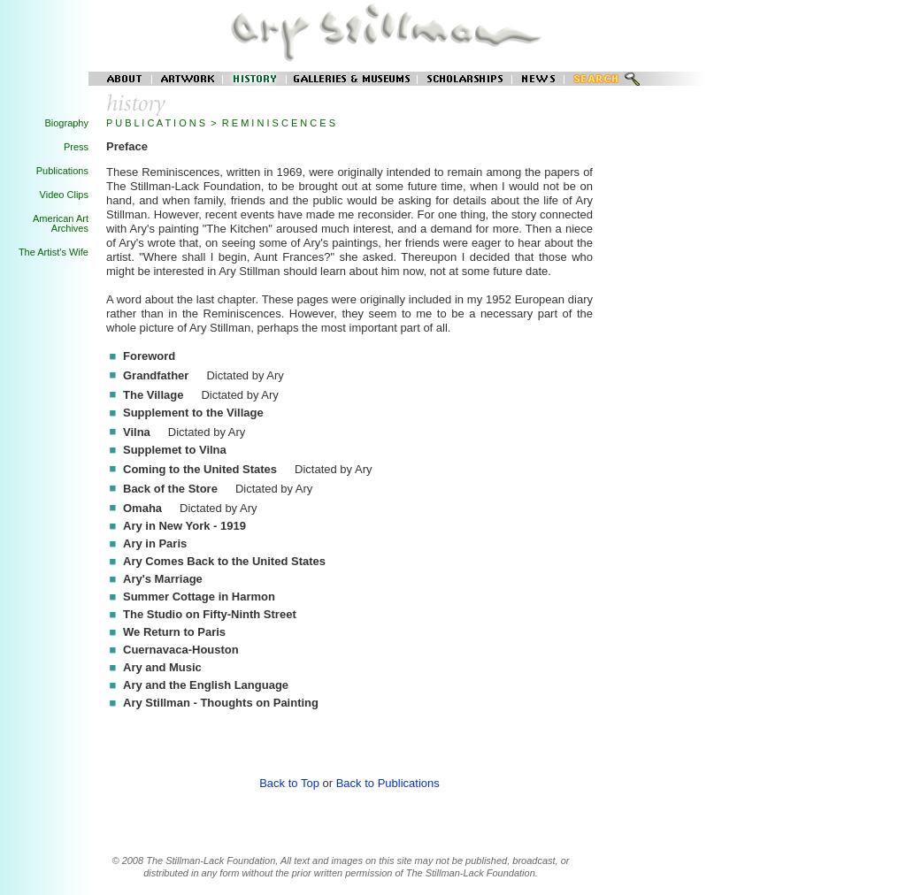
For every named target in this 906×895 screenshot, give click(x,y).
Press (76, 147)
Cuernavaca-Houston (181, 649)
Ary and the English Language (205, 685)
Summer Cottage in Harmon (199, 596)
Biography (66, 123)
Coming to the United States (200, 469)
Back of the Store (170, 488)
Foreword (149, 356)
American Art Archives (60, 223)
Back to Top (289, 783)
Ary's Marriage (163, 578)
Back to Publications (388, 783)
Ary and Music (162, 667)
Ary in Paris (155, 543)
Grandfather (155, 375)
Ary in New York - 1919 (184, 525)
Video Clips (64, 194)
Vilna (136, 432)
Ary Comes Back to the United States (224, 561)
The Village (153, 395)
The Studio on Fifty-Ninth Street (209, 614)
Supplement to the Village (193, 412)
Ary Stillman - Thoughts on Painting (221, 702)
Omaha (142, 508)
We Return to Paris (174, 632)
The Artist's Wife (53, 252)
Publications (62, 170)
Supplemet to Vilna (174, 449)
